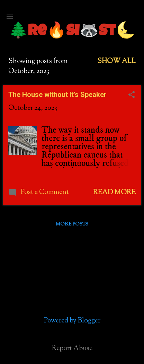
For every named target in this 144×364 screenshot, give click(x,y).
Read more (114, 193)
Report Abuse (72, 349)
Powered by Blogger (72, 321)
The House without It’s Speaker (57, 94)
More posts (72, 224)
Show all (116, 61)
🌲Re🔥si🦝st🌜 (72, 32)
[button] (131, 95)
